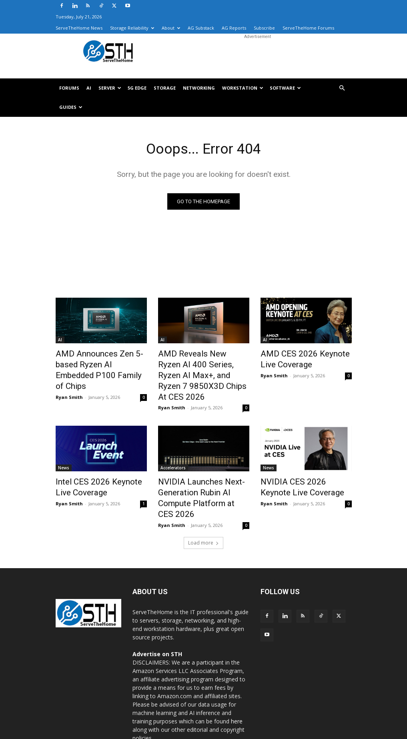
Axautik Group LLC (107, 731)
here (237, 687)
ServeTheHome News (79, 28)
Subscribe (264, 28)
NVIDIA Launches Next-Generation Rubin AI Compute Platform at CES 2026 (202, 473)
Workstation (242, 88)
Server (109, 88)
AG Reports (234, 28)
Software (285, 88)
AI (88, 88)
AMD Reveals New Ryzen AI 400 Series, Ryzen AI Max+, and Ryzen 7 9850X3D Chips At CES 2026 (200, 367)
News (63, 451)
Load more (203, 509)
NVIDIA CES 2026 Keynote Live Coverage (300, 468)
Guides (70, 107)
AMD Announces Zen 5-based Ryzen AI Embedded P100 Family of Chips (100, 363)
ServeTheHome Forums (308, 28)
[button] (342, 88)
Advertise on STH (157, 620)
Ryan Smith (69, 382)
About (171, 28)
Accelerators (173, 451)
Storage (165, 88)
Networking (199, 88)
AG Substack (201, 28)
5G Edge (137, 88)
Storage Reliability (132, 28)
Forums (69, 88)
